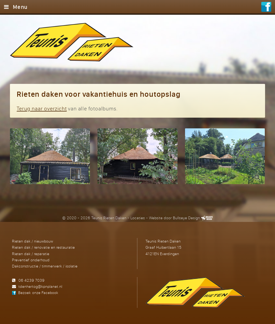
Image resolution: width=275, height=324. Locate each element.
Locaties (138, 217)
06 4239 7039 (32, 280)
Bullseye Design (186, 217)
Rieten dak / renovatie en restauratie (43, 247)
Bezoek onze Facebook (38, 292)
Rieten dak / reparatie (30, 253)
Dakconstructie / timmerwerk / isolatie (45, 266)
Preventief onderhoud (31, 259)
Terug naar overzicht (42, 108)
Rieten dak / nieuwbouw (32, 241)
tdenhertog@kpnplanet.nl (40, 286)
